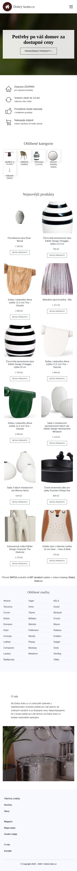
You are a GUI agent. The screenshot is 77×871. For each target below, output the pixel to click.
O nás (7, 844)
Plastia (31, 642)
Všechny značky (12, 798)
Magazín (8, 821)
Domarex (7, 624)
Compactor (8, 648)
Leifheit (7, 642)
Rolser (6, 618)
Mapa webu (10, 828)
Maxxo (57, 624)
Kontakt (8, 851)
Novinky (8, 805)
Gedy (56, 648)
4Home (7, 601)
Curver (6, 612)
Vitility (56, 659)
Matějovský (8, 659)
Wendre (32, 624)
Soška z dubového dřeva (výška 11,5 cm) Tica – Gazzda (20, 303)
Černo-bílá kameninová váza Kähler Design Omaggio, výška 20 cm (20, 364)
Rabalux (58, 630)
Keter (6, 630)
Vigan (31, 601)
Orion (31, 607)
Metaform (33, 653)
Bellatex (32, 618)
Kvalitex (57, 636)
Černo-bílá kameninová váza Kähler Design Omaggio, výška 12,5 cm (57, 241)
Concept (7, 636)
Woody (31, 636)
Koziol (57, 607)
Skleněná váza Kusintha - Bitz (57, 300)
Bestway (32, 648)
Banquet (58, 612)
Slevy (6, 811)
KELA (56, 601)
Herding (57, 653)
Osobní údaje (10, 834)
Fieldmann (33, 630)
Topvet (31, 612)
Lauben (7, 653)
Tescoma (7, 607)
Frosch (57, 618)
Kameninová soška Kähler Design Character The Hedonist (20, 549)
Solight (57, 642)
